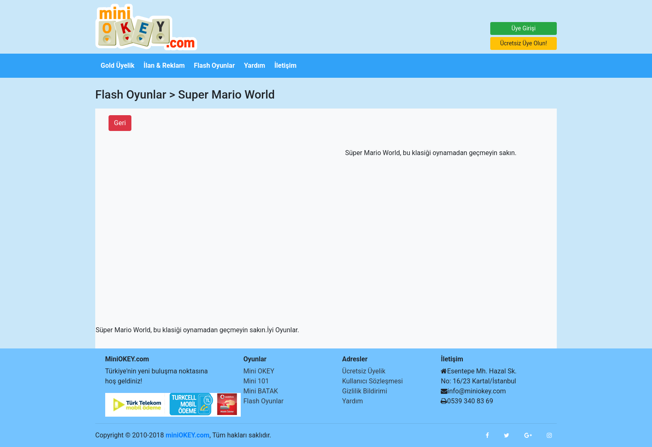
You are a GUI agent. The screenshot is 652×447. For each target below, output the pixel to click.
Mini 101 (256, 381)
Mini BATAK (260, 391)
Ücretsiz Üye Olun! (523, 43)
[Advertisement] (25, 202)
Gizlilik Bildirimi (364, 391)
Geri (120, 123)
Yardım (352, 401)
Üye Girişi (523, 28)
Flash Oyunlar (263, 401)
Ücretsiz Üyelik (363, 371)
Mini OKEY (258, 371)
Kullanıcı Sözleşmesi (372, 381)
